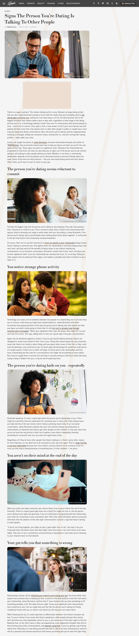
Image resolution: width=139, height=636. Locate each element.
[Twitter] (112, 4)
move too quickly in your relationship (60, 243)
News (21, 3)
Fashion (51, 3)
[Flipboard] (103, 4)
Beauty (41, 3)
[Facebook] (94, 4)
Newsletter (128, 3)
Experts (31, 3)
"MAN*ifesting (12, 145)
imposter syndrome (52, 626)
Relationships (73, 3)
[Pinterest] (98, 4)
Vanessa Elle (11, 27)
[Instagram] (107, 4)
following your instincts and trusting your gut (49, 595)
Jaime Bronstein (40, 142)
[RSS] (117, 4)
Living (61, 3)
